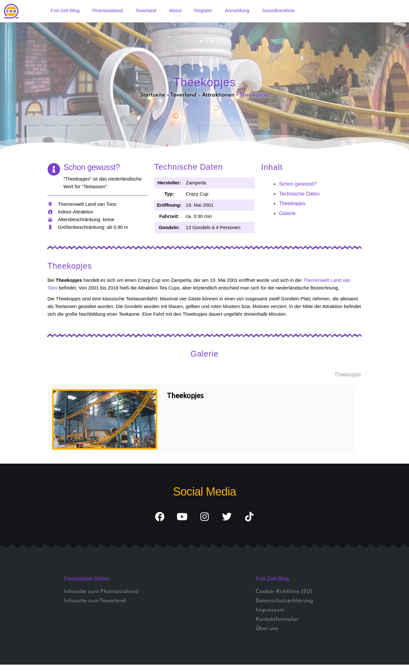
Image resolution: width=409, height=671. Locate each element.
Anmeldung (237, 10)
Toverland (145, 10)
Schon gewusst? (297, 184)
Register (203, 10)
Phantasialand (107, 10)
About (175, 10)
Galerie (287, 213)
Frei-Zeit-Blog (65, 10)
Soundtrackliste (278, 10)
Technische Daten (299, 194)
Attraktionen (218, 95)
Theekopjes (292, 203)
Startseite (152, 95)
